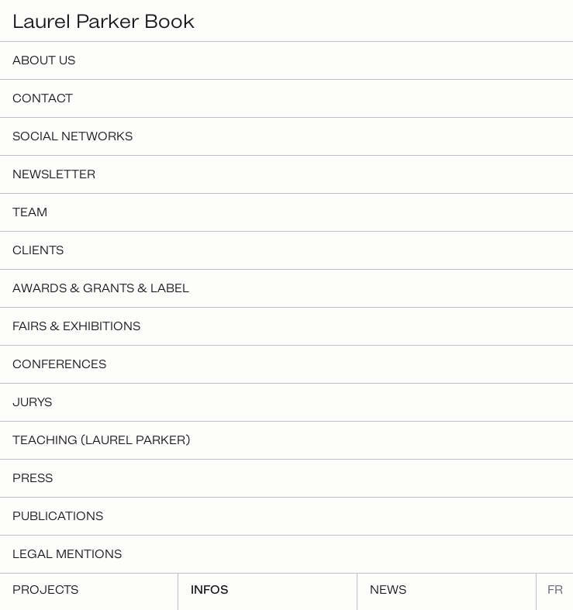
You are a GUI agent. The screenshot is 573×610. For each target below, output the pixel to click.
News (388, 589)
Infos (209, 589)
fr (555, 589)
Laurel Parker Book (103, 21)
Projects (45, 589)
